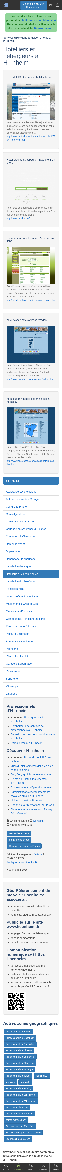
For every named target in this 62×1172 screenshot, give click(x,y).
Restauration (13, 671)
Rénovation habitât (17, 656)
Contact (56, 1167)
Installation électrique (18, 566)
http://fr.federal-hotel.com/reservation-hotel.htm (31, 300)
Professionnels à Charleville (20, 1056)
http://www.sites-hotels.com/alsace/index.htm (30, 379)
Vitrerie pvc (12, 686)
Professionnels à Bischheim (20, 1038)
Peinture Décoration (17, 633)
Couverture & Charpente (20, 536)
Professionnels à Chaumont (20, 1063)
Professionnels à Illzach (18, 1075)
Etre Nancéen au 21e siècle (20, 1126)
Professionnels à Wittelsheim (21, 1101)
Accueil (6, 1167)
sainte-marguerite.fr (16, 1120)
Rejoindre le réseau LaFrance (24, 846)
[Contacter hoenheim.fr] (57, 5)
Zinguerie (11, 693)
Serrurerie (12, 678)
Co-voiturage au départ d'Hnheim (31, 787)
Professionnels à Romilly (18, 1088)
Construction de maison (20, 521)
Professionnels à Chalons (19, 1050)
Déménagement (15, 544)
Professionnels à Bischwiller (20, 1044)
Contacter (38, 820)
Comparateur (18, 1167)
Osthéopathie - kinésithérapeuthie (25, 618)
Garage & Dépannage (19, 663)
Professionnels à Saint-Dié (19, 1113)
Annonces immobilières (19, 641)
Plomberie (12, 648)
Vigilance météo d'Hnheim (27, 800)
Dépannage (13, 551)
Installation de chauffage (20, 581)
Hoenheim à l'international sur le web (32, 805)
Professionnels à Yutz (17, 1107)
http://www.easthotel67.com (21, 218)
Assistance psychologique (21, 491)
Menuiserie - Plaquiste (19, 611)
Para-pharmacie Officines (21, 626)
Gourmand (43, 1167)
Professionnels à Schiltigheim (21, 1094)
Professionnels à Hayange (19, 1069)
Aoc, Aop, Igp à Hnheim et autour (31, 774)
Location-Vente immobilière (22, 596)
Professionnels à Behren (18, 1031)
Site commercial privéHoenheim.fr (33, 5)
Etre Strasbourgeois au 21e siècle (23, 1132)
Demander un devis (19, 833)
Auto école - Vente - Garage (22, 499)
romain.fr (25, 1082)
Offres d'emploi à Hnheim (26, 743)
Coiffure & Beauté (16, 506)
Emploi (30, 1167)
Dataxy (38, 854)
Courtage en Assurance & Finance (26, 529)
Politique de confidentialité (39, 20)
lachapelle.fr (42, 1075)
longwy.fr (10, 1082)
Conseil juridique (15, 514)
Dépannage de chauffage (21, 559)
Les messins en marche (18, 1139)
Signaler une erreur (19, 839)
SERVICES (12, 480)
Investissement (15, 588)
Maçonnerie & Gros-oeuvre (22, 603)
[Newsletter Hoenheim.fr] (50, 5)
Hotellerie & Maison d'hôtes (22, 574)
